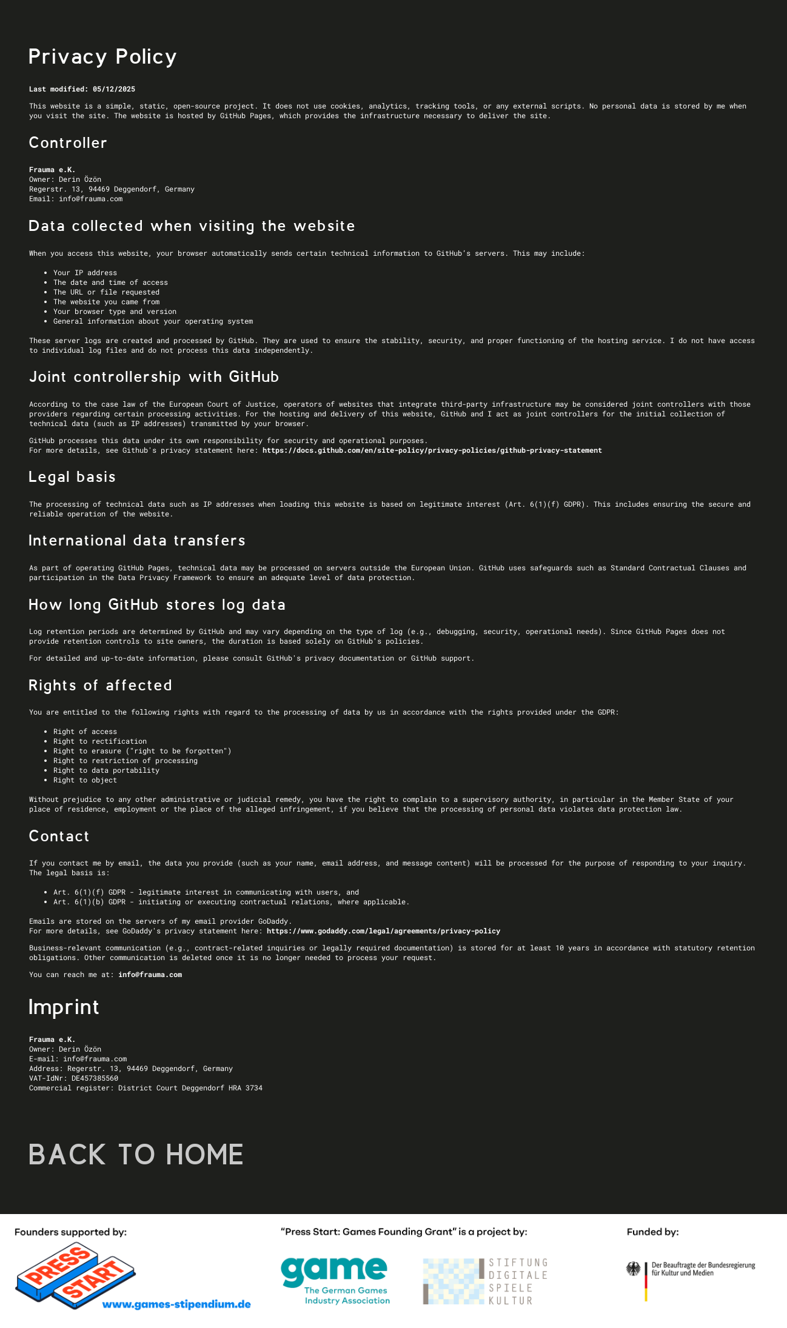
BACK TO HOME (137, 1155)
